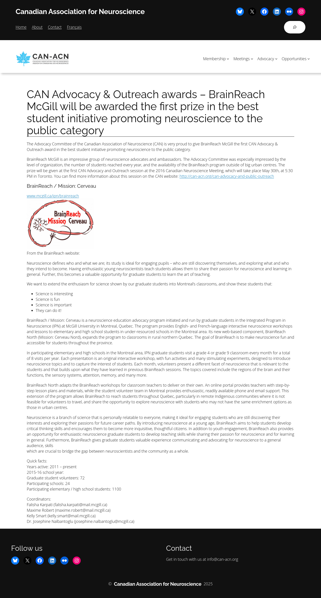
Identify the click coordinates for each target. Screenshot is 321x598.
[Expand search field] (294, 27)
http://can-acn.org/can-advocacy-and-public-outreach (226, 176)
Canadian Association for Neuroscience (80, 11)
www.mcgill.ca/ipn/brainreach (53, 195)
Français (74, 27)
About (37, 27)
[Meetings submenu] (252, 59)
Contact (55, 27)
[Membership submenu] (228, 59)
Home (21, 27)
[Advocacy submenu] (276, 59)
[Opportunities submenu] (308, 59)
